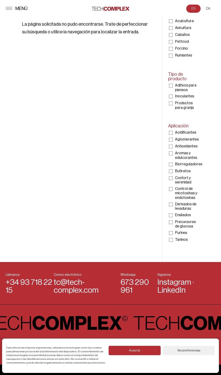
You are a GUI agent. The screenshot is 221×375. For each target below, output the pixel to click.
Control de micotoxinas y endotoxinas (186, 193)
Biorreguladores (188, 164)
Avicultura (183, 28)
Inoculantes (184, 96)
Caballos (182, 34)
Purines (181, 233)
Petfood (182, 41)
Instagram (174, 282)
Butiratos (183, 171)
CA (208, 8)
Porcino (181, 48)
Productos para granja (184, 105)
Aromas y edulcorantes (186, 155)
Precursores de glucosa (185, 224)
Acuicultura (184, 21)
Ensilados (183, 215)
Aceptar (134, 350)
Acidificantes (185, 132)
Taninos (181, 239)
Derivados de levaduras (185, 206)
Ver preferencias (188, 350)
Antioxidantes (186, 146)
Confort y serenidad (183, 180)
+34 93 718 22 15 (29, 286)
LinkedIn (171, 290)
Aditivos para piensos (185, 87)
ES (193, 8)
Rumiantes (183, 55)
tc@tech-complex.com (76, 286)
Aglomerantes (187, 139)
